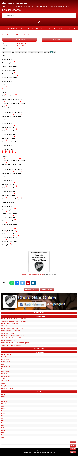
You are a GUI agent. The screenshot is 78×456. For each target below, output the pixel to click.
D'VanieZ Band (22, 46)
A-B (22, 28)
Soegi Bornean (6, 386)
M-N (50, 28)
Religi (3, 432)
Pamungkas (5, 371)
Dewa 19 (4, 357)
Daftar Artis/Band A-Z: (11, 28)
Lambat (72, 442)
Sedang (72, 445)
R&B (2, 425)
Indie (18, 48)
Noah (3, 369)
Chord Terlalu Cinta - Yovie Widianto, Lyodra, (15, 343)
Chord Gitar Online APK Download (39, 442)
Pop (2, 420)
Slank (3, 383)
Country (3, 399)
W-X (75, 28)
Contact (21, 450)
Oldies (3, 416)
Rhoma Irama (5, 376)
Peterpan (4, 374)
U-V (70, 28)
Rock (3, 435)
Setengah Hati (21, 43)
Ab (3, 52)
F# (45, 52)
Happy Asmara (6, 362)
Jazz (2, 406)
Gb (48, 52)
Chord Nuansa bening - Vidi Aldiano (12, 335)
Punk (3, 423)
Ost (2, 418)
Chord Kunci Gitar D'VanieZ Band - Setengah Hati (33, 274)
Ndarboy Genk (5, 366)
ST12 (3, 378)
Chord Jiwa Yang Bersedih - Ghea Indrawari (15, 338)
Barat (3, 394)
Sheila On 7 (5, 381)
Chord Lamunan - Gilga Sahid (10, 331)
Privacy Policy (34, 450)
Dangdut (4, 401)
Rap (2, 428)
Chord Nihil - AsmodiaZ (8, 326)
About (16, 450)
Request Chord (43, 450)
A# (9, 52)
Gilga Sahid (5, 359)
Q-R (60, 28)
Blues (3, 396)
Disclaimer (26, 450)
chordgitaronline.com (15, 3)
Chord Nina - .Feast (7, 333)
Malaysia (4, 411)
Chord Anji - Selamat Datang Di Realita (13, 321)
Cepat (73, 449)
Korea (3, 408)
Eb (35, 52)
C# (22, 52)
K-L (45, 28)
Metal (3, 413)
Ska (2, 437)
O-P (55, 28)
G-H (37, 28)
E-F (32, 28)
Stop (72, 452)
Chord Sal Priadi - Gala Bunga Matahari (13, 319)
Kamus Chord (59, 450)
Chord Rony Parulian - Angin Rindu (12, 328)
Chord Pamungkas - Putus (9, 323)
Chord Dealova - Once (8, 340)
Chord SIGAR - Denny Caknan (11, 345)
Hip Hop (3, 403)
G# (55, 52)
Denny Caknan (6, 354)
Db (26, 52)
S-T (65, 28)
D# (32, 52)
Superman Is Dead (7, 388)
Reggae (3, 430)
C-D (27, 28)
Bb (13, 52)
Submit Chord (51, 450)
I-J (41, 28)
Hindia (3, 364)
